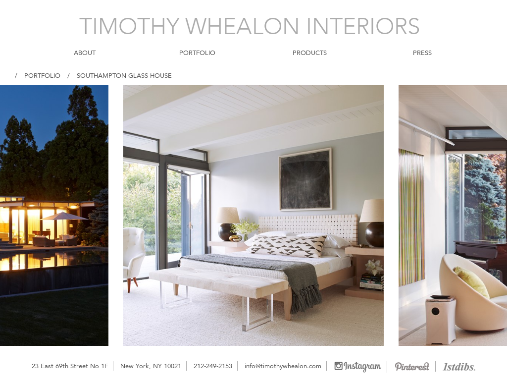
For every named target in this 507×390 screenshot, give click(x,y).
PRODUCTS (310, 52)
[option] (253, 215)
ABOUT (85, 52)
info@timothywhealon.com (283, 366)
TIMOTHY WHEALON (249, 26)
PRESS (422, 52)
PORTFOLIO (197, 52)
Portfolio (42, 75)
